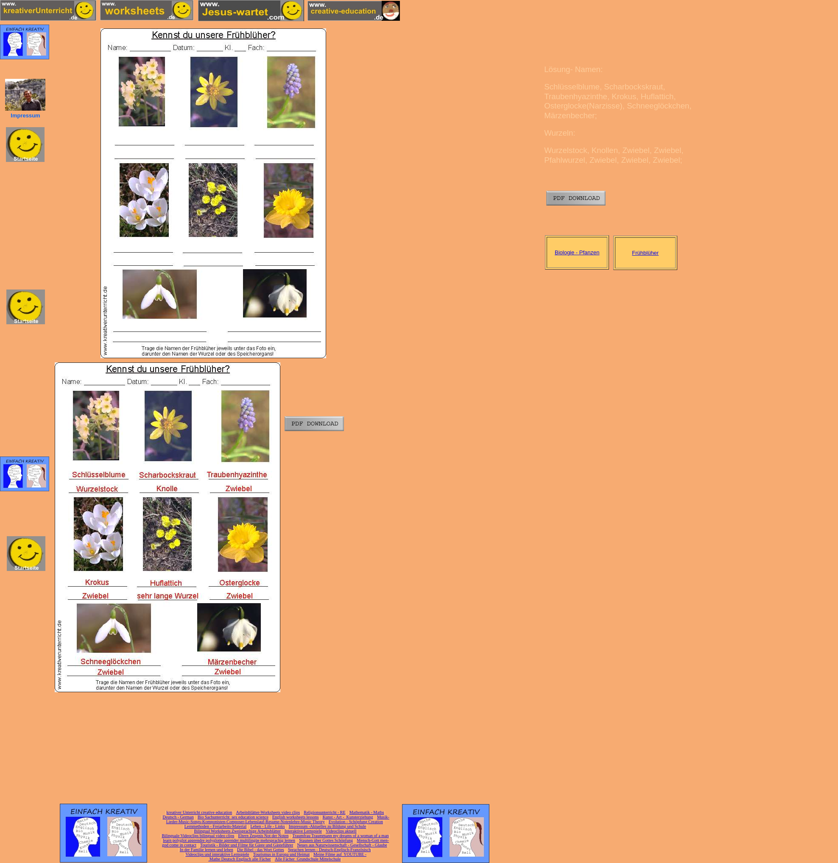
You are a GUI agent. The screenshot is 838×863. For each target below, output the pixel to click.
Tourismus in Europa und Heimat (281, 854)
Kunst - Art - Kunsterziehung (348, 817)
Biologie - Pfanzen (577, 252)
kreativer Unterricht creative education (199, 812)
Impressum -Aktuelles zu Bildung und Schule (327, 826)
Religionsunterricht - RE (324, 812)
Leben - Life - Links (268, 826)
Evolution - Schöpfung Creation (356, 821)
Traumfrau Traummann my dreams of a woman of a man (340, 835)
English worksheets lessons (295, 817)
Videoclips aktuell (341, 831)
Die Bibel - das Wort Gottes (260, 849)
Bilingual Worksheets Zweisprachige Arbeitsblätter (237, 831)
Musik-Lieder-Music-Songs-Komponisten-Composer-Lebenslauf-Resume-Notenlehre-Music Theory (277, 819)
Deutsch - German (177, 817)
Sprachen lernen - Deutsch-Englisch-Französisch (329, 849)
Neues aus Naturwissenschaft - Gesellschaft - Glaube (342, 845)
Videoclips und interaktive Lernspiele (217, 854)
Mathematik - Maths (366, 812)
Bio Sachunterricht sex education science (233, 817)
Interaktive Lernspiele (303, 831)
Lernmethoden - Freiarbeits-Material (215, 826)
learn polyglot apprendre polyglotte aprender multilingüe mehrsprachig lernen (229, 840)
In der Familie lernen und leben (206, 849)
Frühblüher (645, 253)
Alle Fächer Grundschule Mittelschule (308, 859)
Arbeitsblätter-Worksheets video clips (268, 812)
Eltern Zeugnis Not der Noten (263, 835)
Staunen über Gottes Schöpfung (326, 840)
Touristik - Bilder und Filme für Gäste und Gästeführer (246, 845)
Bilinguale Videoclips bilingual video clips (198, 835)
